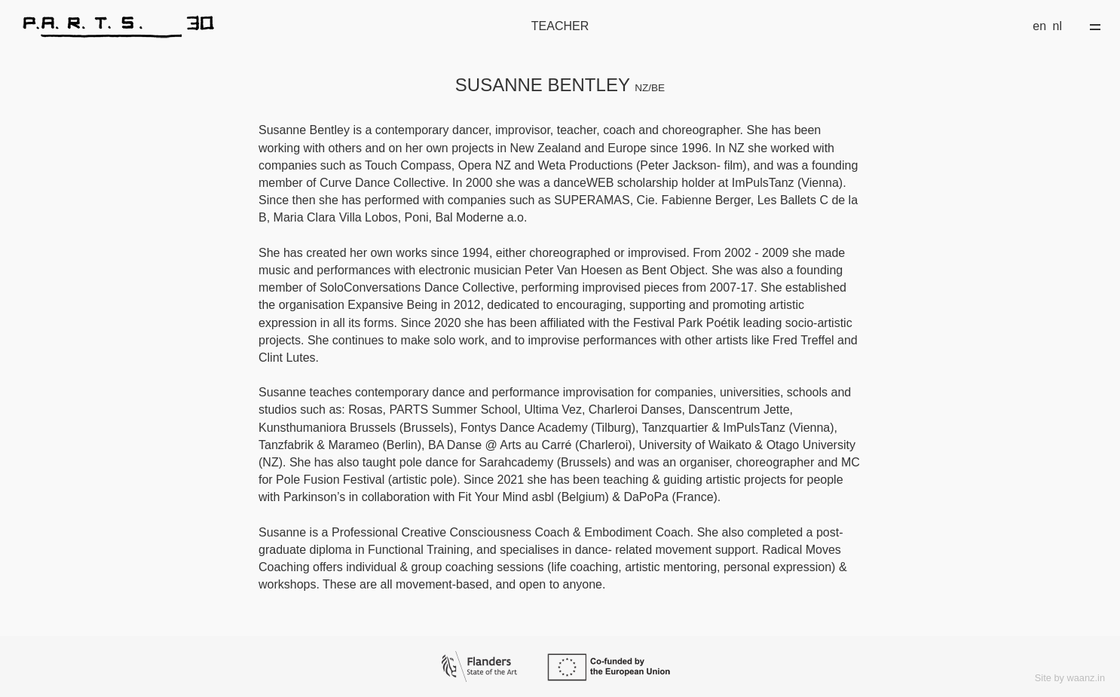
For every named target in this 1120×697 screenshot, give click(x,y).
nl (1057, 26)
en (1039, 26)
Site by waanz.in (1070, 677)
